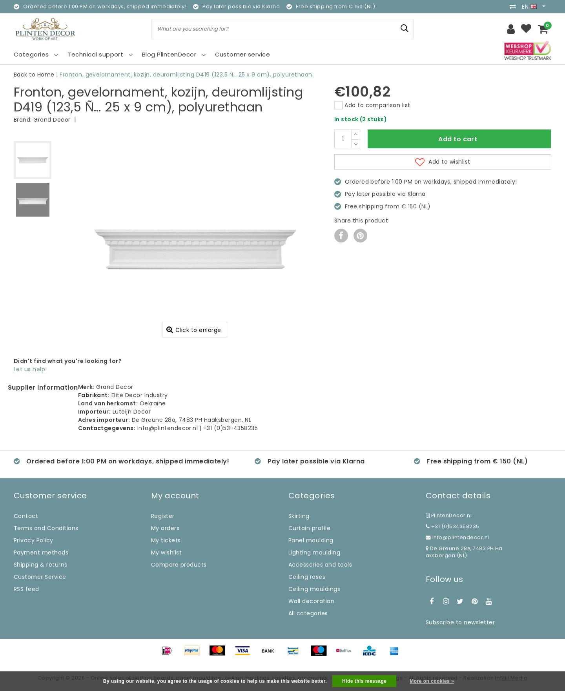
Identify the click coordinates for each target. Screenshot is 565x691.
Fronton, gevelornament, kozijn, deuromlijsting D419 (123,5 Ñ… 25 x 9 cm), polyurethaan (186, 74)
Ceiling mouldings (314, 589)
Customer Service (40, 577)
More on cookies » (432, 681)
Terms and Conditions (46, 528)
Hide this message (364, 681)
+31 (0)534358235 (452, 526)
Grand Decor (51, 120)
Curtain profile (309, 528)
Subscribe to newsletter (460, 622)
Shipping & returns (40, 565)
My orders (165, 528)
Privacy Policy (33, 540)
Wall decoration (311, 601)
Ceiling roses (306, 577)
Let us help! (30, 369)
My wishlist (166, 552)
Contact (26, 516)
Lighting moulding (314, 552)
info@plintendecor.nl (457, 537)
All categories (308, 613)
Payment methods (41, 552)
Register (163, 516)
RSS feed (26, 589)
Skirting (299, 516)
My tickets (166, 540)
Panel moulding (311, 540)
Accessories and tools (320, 565)
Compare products (179, 565)
